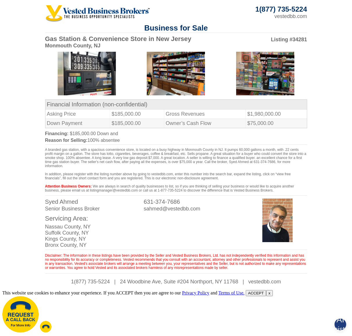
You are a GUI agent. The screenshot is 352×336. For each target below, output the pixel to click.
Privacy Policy (195, 292)
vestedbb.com (290, 16)
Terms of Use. (231, 292)
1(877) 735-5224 (90, 282)
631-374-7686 (162, 202)
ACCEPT (256, 293)
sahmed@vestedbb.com (172, 209)
